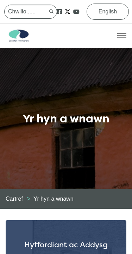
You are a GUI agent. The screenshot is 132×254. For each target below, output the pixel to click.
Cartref (14, 199)
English (108, 11)
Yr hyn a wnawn (53, 199)
